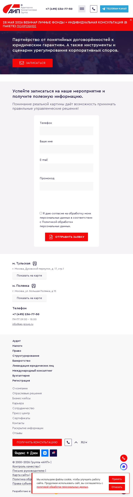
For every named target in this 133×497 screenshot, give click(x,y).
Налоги (17, 345)
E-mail (44, 159)
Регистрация (21, 380)
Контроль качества (25, 466)
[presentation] (67, 201)
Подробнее (26, 26)
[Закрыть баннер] (130, 19)
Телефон (46, 123)
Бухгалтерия (21, 375)
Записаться (32, 63)
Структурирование (25, 355)
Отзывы (17, 433)
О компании (20, 388)
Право (16, 350)
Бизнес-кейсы (21, 398)
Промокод (47, 178)
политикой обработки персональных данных (62, 486)
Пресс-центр (21, 413)
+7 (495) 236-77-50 (59, 8)
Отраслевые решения (27, 393)
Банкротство (21, 360)
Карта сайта (20, 475)
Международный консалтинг (32, 370)
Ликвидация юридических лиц (33, 365)
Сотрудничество (23, 408)
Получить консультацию (37, 442)
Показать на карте (29, 275)
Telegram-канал (114, 9)
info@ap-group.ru (22, 324)
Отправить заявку (66, 237)
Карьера (18, 403)
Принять (117, 479)
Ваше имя (46, 141)
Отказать (117, 487)
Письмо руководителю (28, 470)
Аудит (16, 340)
